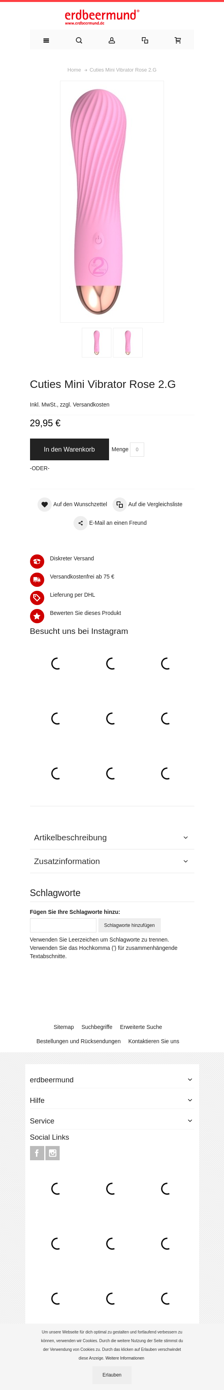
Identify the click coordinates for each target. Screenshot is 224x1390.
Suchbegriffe (96, 1027)
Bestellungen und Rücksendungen (78, 1041)
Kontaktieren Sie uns (153, 1041)
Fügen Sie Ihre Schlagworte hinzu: (75, 912)
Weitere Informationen (125, 1358)
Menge (120, 449)
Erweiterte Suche (141, 1027)
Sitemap (64, 1027)
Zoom (112, 201)
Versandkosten (91, 404)
